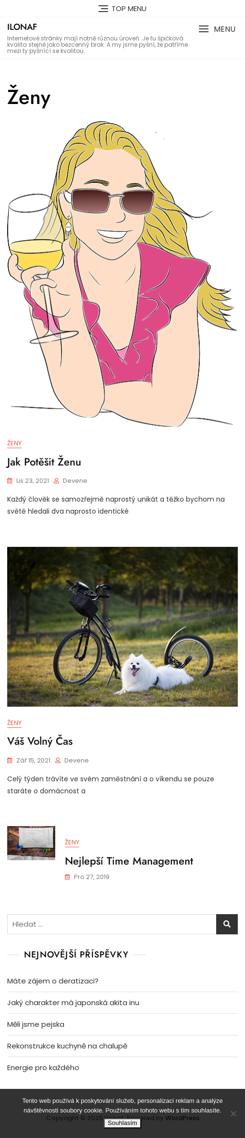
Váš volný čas (40, 741)
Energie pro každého (43, 1067)
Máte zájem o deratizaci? (52, 981)
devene (75, 480)
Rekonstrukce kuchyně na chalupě (67, 1046)
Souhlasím (122, 1122)
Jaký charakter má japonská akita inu (73, 1002)
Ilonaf (22, 27)
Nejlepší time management (129, 860)
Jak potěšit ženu (44, 461)
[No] (233, 1113)
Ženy (14, 443)
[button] (216, 29)
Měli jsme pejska (35, 1024)
